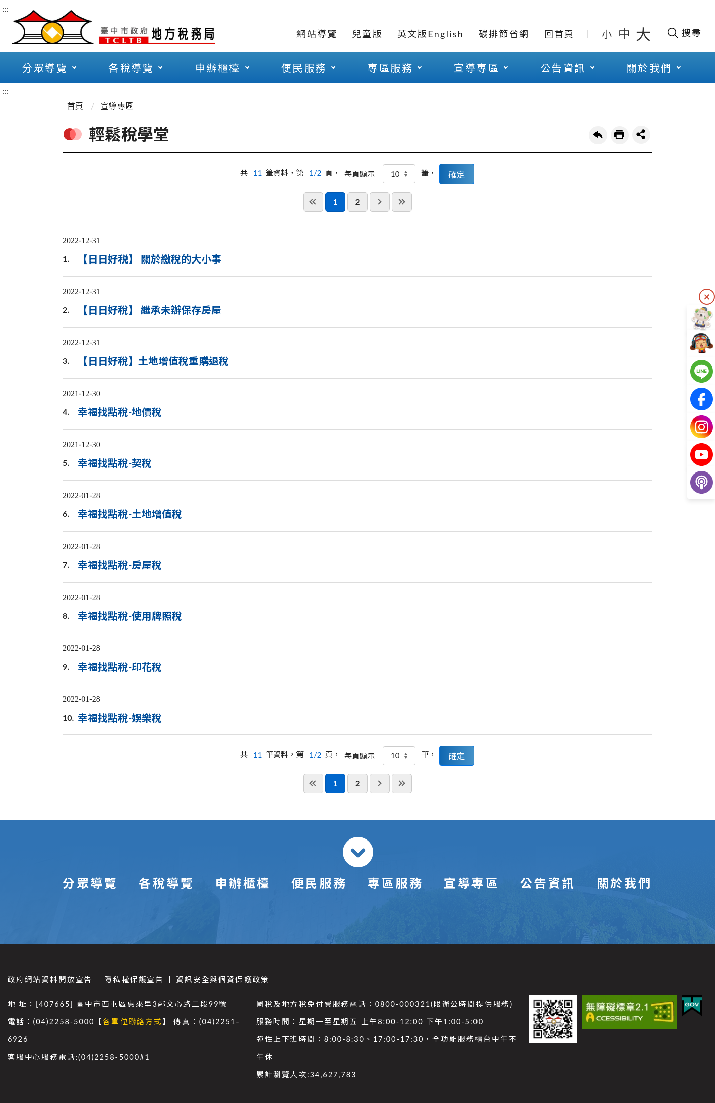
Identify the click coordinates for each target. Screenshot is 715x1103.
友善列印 (620, 135)
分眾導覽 (90, 883)
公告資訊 (548, 883)
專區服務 (395, 883)
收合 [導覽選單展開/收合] (358, 852)
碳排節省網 (504, 33)
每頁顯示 (359, 173)
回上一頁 (598, 135)
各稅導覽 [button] (131, 68)
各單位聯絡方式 (132, 1021)
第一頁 (313, 202)
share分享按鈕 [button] (641, 135)
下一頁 (380, 202)
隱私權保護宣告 (134, 979)
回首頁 (559, 33)
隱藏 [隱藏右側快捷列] (707, 297)
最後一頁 (402, 202)
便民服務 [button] (304, 68)
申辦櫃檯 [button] (218, 68)
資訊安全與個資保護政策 (222, 979)
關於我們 (624, 883)
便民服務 (319, 883)
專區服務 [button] (390, 68)
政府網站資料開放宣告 (50, 979)
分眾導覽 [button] (45, 68)
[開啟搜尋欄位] (684, 32)
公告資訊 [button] (563, 68)
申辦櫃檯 (243, 883)
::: (6, 8)
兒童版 (367, 33)
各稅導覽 (166, 883)
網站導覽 (316, 33)
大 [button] (643, 34)
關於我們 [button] (649, 68)
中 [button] (625, 33)
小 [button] (607, 34)
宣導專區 (117, 106)
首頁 (75, 106)
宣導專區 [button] (476, 68)
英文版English (430, 33)
